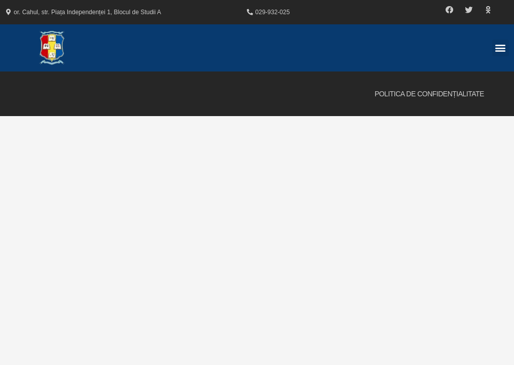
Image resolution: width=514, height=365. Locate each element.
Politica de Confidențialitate (429, 94)
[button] (450, 10)
